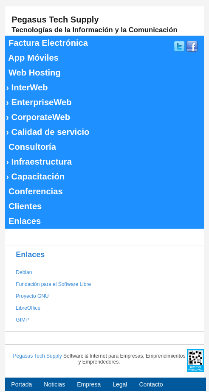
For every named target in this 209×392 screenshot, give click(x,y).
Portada (21, 384)
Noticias (54, 384)
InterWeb (27, 87)
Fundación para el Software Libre (53, 284)
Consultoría (31, 146)
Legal (120, 384)
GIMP (22, 320)
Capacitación (35, 176)
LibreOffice (28, 308)
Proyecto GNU (32, 296)
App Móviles (32, 57)
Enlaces (23, 221)
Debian (24, 272)
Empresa (89, 384)
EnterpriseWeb (38, 102)
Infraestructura (39, 161)
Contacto (151, 384)
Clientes (24, 206)
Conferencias (34, 191)
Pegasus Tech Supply (37, 356)
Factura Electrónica (47, 43)
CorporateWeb (38, 117)
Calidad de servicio (47, 132)
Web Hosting (33, 72)
